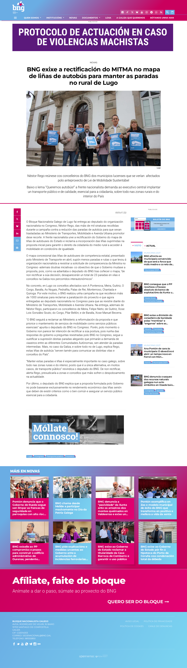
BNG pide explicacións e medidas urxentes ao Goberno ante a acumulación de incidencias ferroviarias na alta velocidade (71, 554)
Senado (160, 391)
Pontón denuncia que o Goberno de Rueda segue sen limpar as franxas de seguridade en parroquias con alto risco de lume (29, 509)
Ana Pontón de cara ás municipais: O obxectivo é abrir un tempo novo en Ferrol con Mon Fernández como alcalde (159, 354)
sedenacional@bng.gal (37, 635)
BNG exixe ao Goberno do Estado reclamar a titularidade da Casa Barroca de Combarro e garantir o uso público (113, 553)
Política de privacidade (158, 621)
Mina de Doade (151, 393)
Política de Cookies (132, 626)
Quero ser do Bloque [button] (139, 601)
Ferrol (147, 362)
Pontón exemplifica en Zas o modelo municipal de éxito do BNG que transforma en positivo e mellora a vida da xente (157, 508)
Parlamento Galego (153, 301)
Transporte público (55, 456)
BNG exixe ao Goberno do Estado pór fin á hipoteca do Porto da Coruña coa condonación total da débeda (157, 553)
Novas (93, 62)
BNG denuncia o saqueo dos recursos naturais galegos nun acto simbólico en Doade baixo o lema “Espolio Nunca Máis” (159, 383)
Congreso (39, 456)
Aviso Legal (132, 621)
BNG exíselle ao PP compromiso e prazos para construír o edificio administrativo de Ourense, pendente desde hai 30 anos (28, 554)
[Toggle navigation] (15, 17)
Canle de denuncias (160, 626)
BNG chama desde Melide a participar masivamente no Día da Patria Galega (71, 508)
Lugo (29, 456)
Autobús (70, 456)
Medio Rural (150, 298)
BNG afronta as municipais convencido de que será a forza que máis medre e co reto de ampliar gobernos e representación (158, 263)
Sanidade (158, 329)
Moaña (148, 329)
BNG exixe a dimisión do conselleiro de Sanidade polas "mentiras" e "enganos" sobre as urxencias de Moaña (158, 321)
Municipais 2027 (152, 270)
